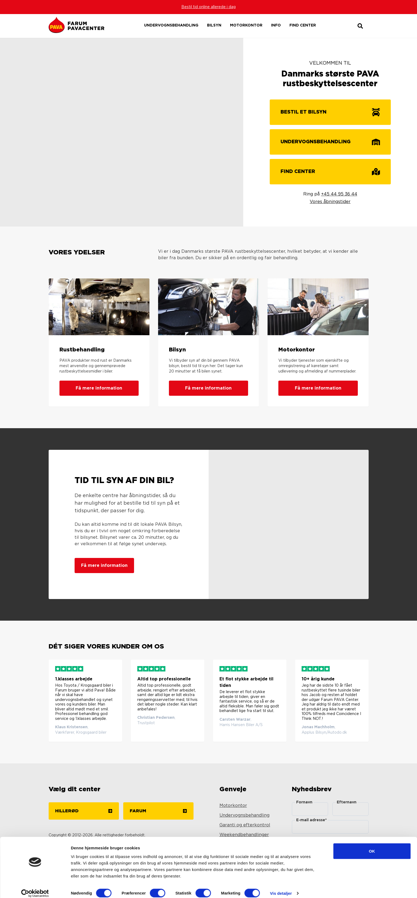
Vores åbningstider (330, 201)
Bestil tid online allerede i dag (208, 7)
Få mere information (99, 388)
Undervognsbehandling (244, 815)
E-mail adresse (311, 820)
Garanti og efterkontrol (244, 825)
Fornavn (304, 802)
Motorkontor (233, 805)
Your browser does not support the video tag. (121, 132)
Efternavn (346, 802)
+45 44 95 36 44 (339, 194)
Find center (302, 25)
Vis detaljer (281, 887)
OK (372, 845)
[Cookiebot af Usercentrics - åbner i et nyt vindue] (35, 887)
